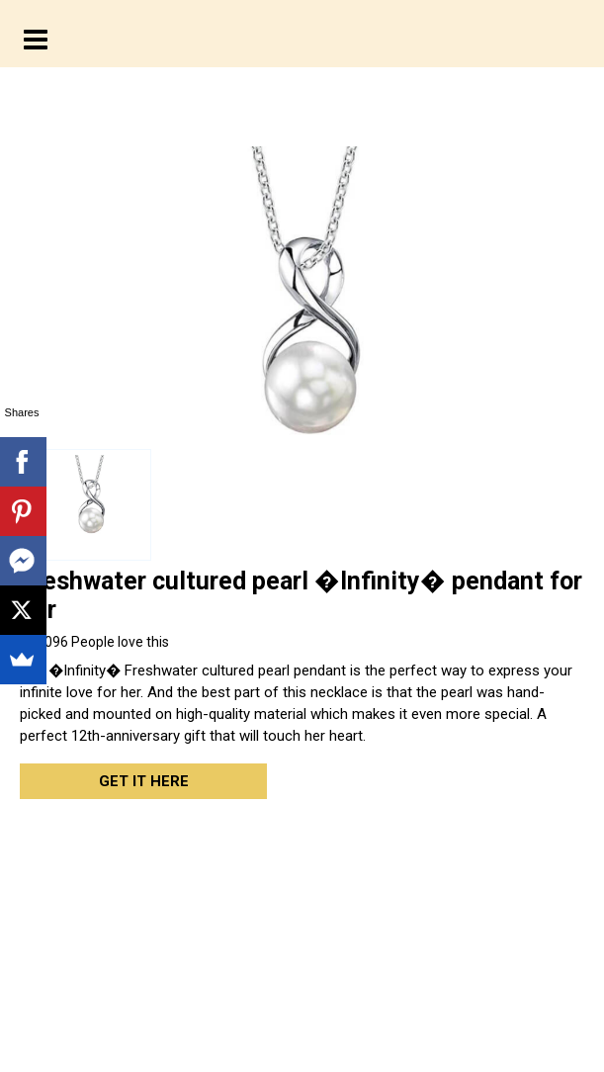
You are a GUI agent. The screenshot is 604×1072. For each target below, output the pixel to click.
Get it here (144, 781)
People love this (94, 642)
